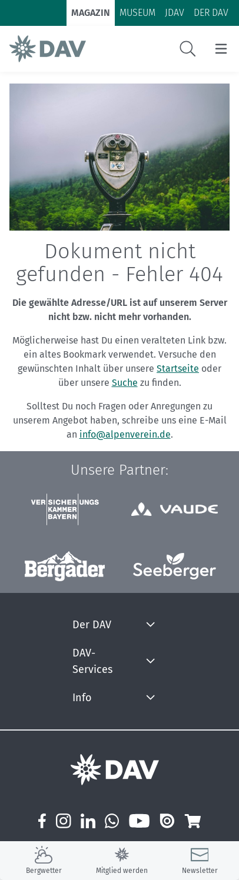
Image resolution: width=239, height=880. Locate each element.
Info (82, 697)
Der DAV (91, 624)
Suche (125, 382)
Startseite (178, 368)
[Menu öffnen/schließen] (221, 49)
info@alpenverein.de (125, 434)
